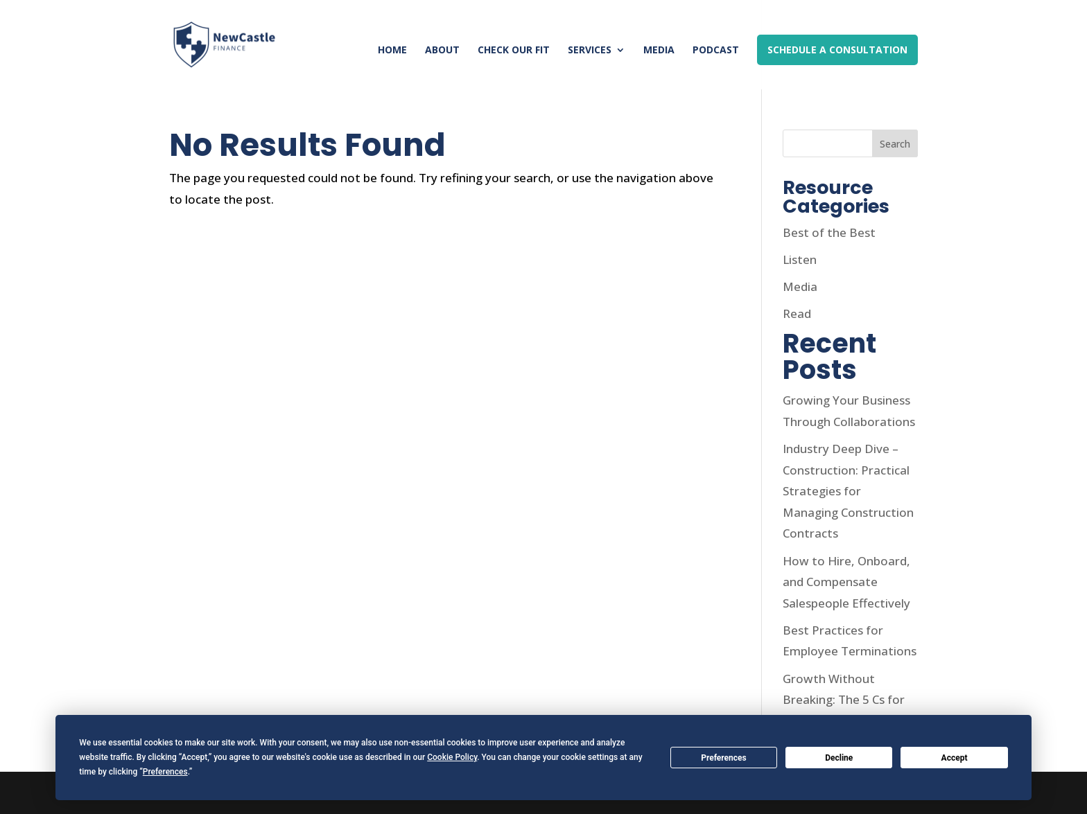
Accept (954, 758)
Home (392, 50)
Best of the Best (829, 232)
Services (589, 50)
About (442, 50)
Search (895, 143)
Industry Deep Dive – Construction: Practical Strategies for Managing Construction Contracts (848, 491)
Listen (800, 259)
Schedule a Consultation (837, 49)
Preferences (724, 758)
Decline (839, 758)
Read (797, 313)
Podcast (716, 50)
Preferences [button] (165, 772)
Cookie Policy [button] (452, 757)
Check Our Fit (514, 50)
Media (659, 50)
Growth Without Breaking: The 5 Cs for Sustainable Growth (844, 700)
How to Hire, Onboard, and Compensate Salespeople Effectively (846, 582)
